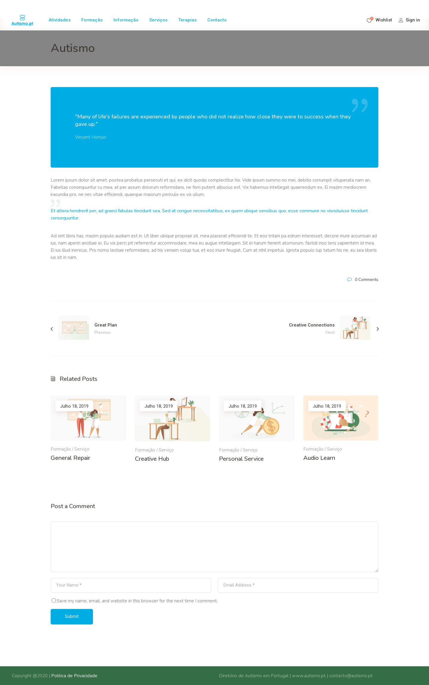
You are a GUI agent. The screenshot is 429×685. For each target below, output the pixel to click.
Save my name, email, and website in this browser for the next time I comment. (137, 601)
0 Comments (366, 279)
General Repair (70, 458)
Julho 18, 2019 (74, 406)
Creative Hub (152, 459)
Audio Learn (319, 458)
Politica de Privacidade (74, 676)
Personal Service (241, 459)
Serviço (81, 449)
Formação (61, 449)
